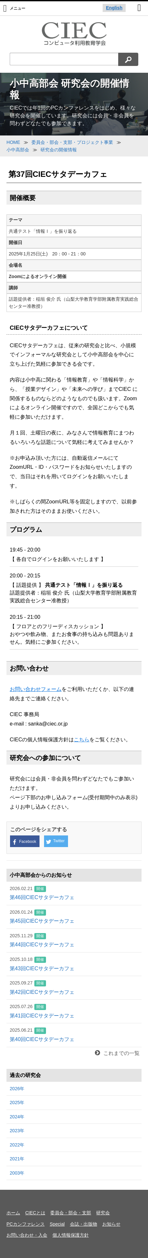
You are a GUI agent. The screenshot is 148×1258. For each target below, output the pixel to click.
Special (57, 1224)
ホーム (13, 1212)
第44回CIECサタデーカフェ (74, 940)
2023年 (17, 1130)
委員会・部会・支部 (70, 1212)
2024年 (17, 1116)
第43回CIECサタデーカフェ (74, 963)
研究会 (103, 1212)
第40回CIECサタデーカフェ (74, 1034)
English (114, 7)
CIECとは (35, 1212)
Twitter (55, 841)
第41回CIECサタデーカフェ (74, 1010)
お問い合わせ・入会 (26, 1235)
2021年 (17, 1158)
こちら (81, 739)
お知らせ (111, 1224)
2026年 (17, 1088)
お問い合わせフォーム (36, 689)
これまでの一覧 (117, 1053)
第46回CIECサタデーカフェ (74, 892)
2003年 (17, 1173)
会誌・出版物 (83, 1224)
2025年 (17, 1102)
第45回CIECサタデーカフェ (74, 916)
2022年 (17, 1144)
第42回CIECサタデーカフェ (74, 987)
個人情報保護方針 (70, 1235)
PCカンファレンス (25, 1224)
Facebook (24, 842)
